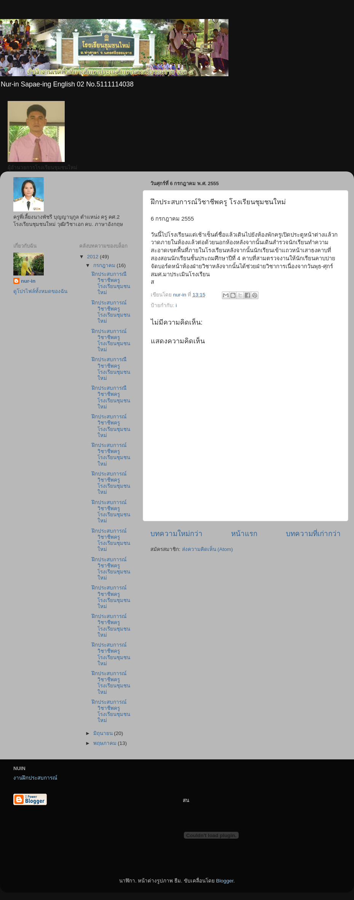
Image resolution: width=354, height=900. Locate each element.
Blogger (224, 881)
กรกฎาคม (105, 265)
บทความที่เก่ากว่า (313, 534)
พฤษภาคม (105, 743)
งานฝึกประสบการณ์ (35, 778)
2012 (93, 256)
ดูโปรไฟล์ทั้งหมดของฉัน (40, 291)
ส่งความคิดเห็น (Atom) (207, 549)
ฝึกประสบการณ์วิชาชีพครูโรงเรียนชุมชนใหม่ (111, 312)
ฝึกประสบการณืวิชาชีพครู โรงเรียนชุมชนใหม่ (111, 283)
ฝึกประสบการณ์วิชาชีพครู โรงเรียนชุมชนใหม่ (111, 512)
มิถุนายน (103, 733)
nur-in (28, 281)
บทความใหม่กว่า (176, 534)
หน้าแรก (244, 534)
